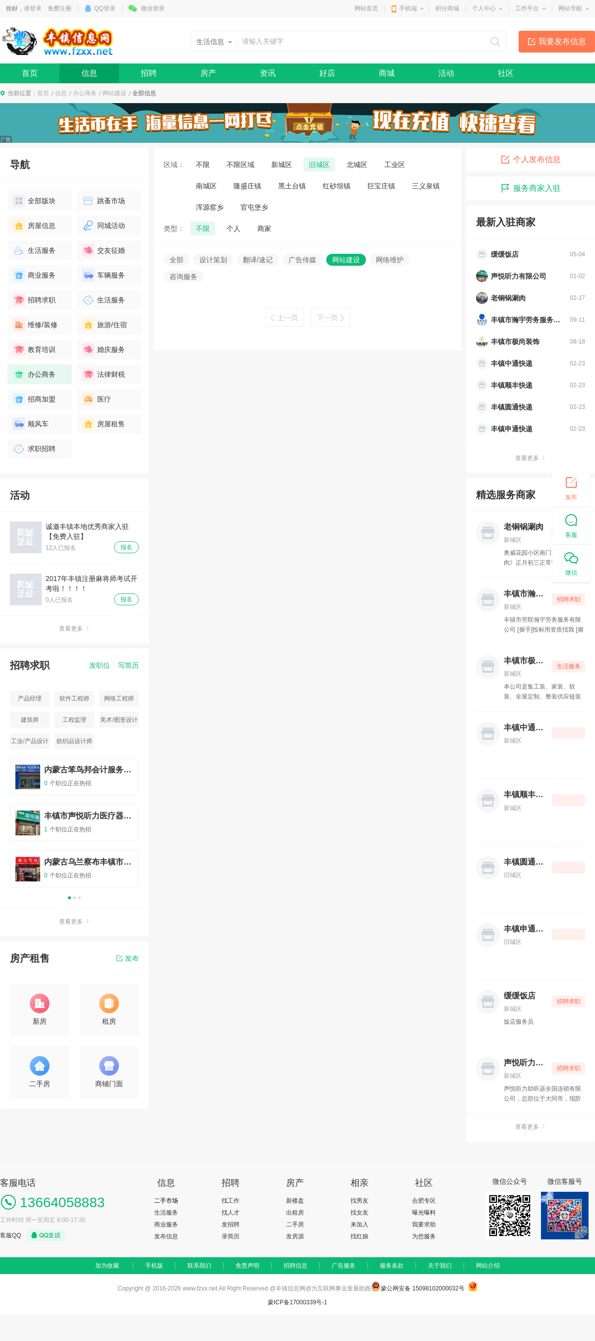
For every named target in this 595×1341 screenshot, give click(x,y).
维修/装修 (35, 324)
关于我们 (440, 1265)
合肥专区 (424, 1200)
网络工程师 (119, 698)
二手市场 (166, 1200)
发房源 (295, 1236)
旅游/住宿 (104, 324)
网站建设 (114, 93)
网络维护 (390, 260)
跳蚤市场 (103, 200)
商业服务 (34, 275)
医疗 (96, 399)
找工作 (230, 1200)
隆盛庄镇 (247, 186)
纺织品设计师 (74, 741)
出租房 (295, 1212)
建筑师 (30, 719)
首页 (30, 73)
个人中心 (484, 8)
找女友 (359, 1212)
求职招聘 (34, 448)
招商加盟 (34, 399)
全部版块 (34, 200)
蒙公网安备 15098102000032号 (423, 1288)
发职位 (99, 665)
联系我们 (199, 1265)
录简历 (230, 1236)
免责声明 (247, 1265)
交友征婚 (103, 250)
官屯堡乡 (254, 207)
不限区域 (240, 165)
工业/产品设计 (29, 741)
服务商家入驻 (530, 188)
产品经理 (30, 698)
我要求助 (424, 1224)
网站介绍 (488, 1265)
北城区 (357, 165)
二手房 (295, 1224)
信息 (89, 73)
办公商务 (85, 93)
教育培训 (34, 349)
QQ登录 (105, 8)
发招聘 (230, 1224)
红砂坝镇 (337, 186)
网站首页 (366, 8)
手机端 (408, 8)
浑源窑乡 (210, 207)
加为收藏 (107, 1265)
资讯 (268, 73)
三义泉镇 (426, 186)
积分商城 (447, 8)
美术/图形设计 (118, 719)
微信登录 (153, 8)
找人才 (230, 1212)
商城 (387, 73)
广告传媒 (302, 260)
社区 (506, 73)
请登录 (33, 8)
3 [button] (79, 897)
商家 (264, 229)
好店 (327, 73)
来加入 (359, 1224)
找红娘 (359, 1236)
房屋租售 (103, 423)
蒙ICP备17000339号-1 (297, 1302)
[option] (74, 827)
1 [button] (69, 897)
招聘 (149, 73)
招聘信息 (295, 1265)
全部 (176, 260)
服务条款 (392, 1265)
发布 (128, 958)
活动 (446, 73)
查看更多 (74, 628)
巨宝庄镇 (381, 186)
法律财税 (103, 374)
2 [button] (74, 897)
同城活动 (103, 225)
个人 (233, 229)
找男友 (359, 1200)
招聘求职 (34, 299)
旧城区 (319, 165)
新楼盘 (295, 1200)
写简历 (128, 665)
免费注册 (59, 8)
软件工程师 (74, 698)
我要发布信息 (562, 41)
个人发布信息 (530, 160)
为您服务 (424, 1236)
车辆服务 (103, 275)
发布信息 (166, 1236)
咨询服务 (183, 277)
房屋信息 (34, 225)
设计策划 (213, 260)
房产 (208, 73)
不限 (203, 165)
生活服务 (34, 250)
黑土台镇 (292, 186)
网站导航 (570, 8)
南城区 (206, 186)
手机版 (154, 1265)
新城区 (281, 165)
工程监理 (74, 719)
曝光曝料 (424, 1212)
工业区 (394, 165)
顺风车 (30, 423)
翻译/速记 (258, 260)
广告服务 (344, 1265)
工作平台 (527, 8)
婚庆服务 (103, 349)
